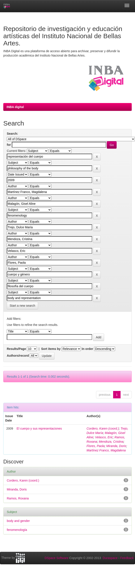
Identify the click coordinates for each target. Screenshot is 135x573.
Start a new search (22, 305)
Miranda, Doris (116, 446)
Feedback (127, 558)
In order (87, 349)
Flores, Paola (95, 446)
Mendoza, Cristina (111, 441)
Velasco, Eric (104, 437)
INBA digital (15, 107)
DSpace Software (56, 558)
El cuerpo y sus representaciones (39, 428)
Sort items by (51, 349)
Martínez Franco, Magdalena (106, 450)
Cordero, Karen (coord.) (102, 428)
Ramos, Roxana (18, 498)
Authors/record (18, 355)
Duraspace (110, 558)
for (9, 144)
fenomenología (17, 530)
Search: (12, 133)
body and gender (18, 521)
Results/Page (16, 349)
